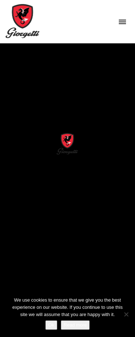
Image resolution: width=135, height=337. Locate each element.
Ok (51, 325)
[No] (126, 314)
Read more (75, 325)
